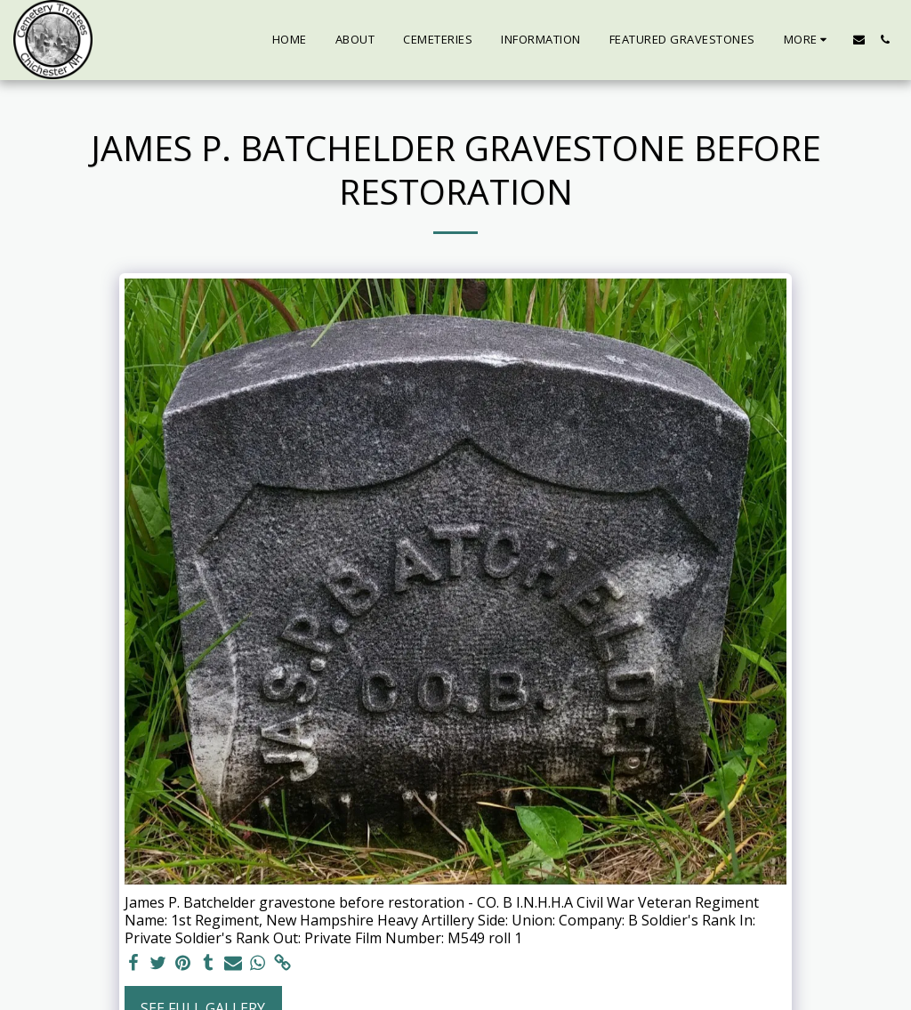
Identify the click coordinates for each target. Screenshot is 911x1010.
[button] (859, 39)
